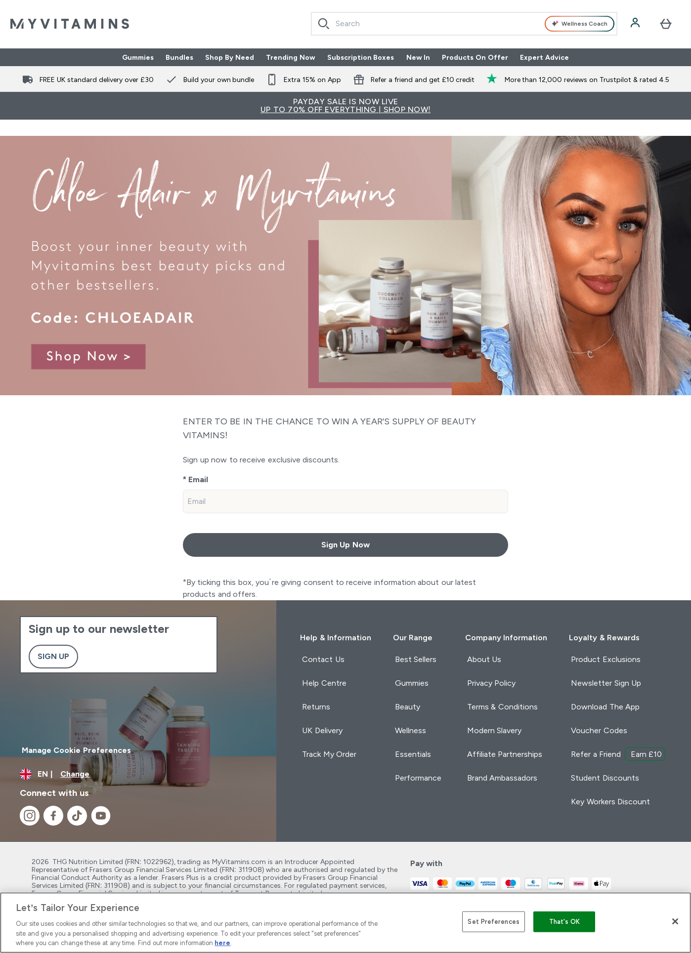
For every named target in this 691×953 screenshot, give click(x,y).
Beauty (407, 707)
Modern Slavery (494, 730)
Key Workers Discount (610, 801)
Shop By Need (229, 57)
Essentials (413, 754)
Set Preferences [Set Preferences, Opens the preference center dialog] (493, 921)
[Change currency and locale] (138, 774)
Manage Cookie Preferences (76, 750)
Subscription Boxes (360, 57)
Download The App (605, 707)
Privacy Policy (491, 683)
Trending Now (290, 57)
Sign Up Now (345, 544)
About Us (484, 659)
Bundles (179, 57)
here (222, 943)
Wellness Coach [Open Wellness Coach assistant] (579, 24)
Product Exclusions (605, 659)
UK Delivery (322, 730)
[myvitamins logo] (69, 23)
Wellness (410, 730)
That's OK (564, 921)
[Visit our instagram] (30, 816)
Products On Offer (475, 57)
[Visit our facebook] (53, 816)
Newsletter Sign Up (606, 683)
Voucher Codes (599, 730)
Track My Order (329, 754)
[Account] (636, 24)
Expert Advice (544, 57)
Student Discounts (605, 778)
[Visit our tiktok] (77, 816)
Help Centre (324, 683)
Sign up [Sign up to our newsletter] (53, 656)
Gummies (138, 57)
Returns (316, 707)
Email (198, 479)
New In (418, 57)
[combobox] (464, 24)
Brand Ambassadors (502, 778)
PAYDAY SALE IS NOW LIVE (345, 105)
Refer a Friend (618, 754)
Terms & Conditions (502, 707)
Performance (418, 778)
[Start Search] (324, 24)
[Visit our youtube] (101, 816)
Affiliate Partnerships (504, 754)
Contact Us (323, 659)
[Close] (675, 921)
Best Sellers (415, 659)
